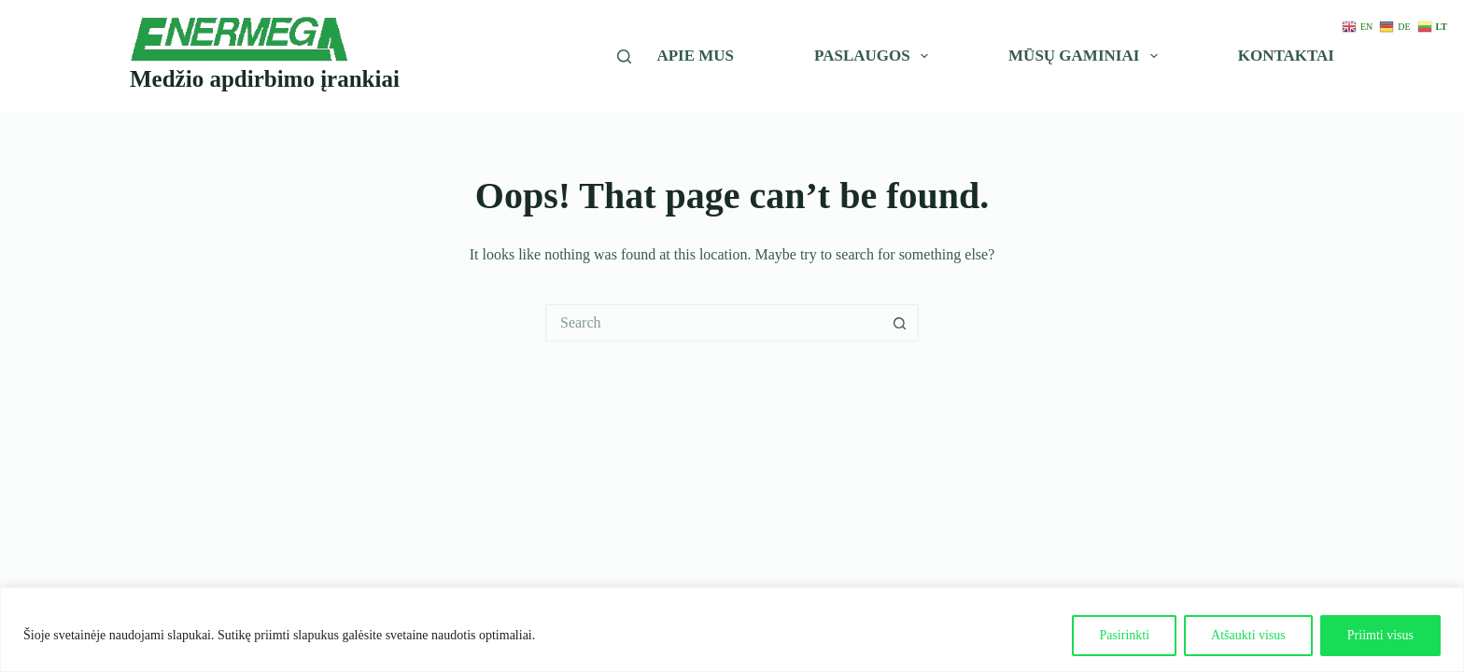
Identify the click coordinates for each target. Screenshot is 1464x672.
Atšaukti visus (1248, 635)
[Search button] (900, 323)
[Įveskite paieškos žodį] (624, 56)
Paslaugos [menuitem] (875, 56)
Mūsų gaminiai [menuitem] (1086, 56)
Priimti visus (1380, 635)
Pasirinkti (1124, 635)
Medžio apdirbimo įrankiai (265, 78)
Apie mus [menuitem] (695, 55)
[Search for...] (713, 323)
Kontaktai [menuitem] (1286, 55)
